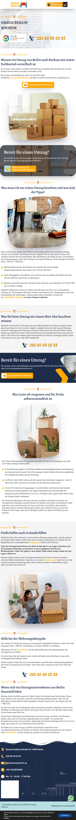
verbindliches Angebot (13, 297)
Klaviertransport (50, 560)
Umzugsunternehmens (20, 78)
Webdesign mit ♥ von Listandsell (63, 806)
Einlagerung (34, 542)
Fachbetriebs (11, 732)
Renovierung (22, 650)
